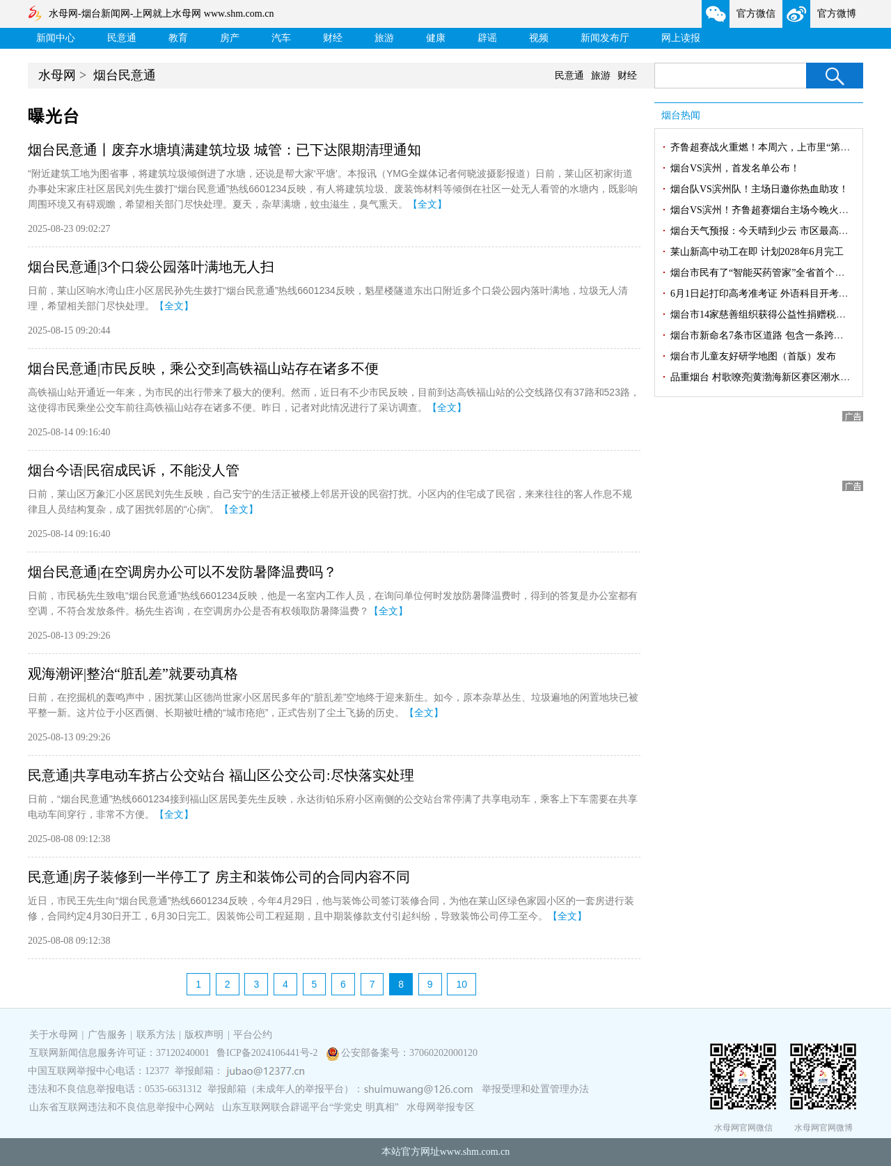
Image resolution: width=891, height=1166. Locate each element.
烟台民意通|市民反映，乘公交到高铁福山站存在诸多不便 (203, 368)
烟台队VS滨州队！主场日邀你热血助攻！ (759, 189)
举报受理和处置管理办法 (535, 1089)
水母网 (57, 75)
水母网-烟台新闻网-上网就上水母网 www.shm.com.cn (161, 13)
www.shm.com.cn (475, 1151)
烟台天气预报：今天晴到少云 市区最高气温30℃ (773, 231)
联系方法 (155, 1034)
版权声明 (203, 1034)
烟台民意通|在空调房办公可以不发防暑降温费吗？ (182, 572)
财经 (332, 38)
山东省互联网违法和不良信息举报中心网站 (121, 1107)
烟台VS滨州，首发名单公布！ (735, 168)
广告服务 (107, 1034)
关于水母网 (55, 1034)
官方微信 (755, 13)
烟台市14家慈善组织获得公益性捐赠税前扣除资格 (777, 314)
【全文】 (427, 204)
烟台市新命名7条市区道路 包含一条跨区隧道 (766, 335)
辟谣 (487, 38)
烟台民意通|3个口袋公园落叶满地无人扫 (151, 266)
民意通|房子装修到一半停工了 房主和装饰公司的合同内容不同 (219, 877)
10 (461, 984)
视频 (539, 38)
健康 (436, 38)
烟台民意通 (124, 75)
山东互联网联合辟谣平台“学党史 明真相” (310, 1107)
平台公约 (252, 1034)
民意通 (121, 38)
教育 (178, 38)
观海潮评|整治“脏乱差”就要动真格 (133, 673)
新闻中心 (55, 38)
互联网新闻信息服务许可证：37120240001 (119, 1053)
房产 (229, 38)
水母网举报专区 (441, 1107)
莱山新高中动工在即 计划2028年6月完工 (757, 252)
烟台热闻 (680, 115)
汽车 (281, 38)
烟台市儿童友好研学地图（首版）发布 (753, 356)
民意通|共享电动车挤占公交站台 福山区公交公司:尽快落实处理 (221, 775)
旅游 (384, 38)
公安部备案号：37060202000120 (409, 1053)
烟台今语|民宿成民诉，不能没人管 (133, 470)
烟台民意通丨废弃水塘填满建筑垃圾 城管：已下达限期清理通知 (224, 149)
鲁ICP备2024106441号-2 (268, 1053)
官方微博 (836, 13)
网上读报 (680, 38)
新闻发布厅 (605, 38)
